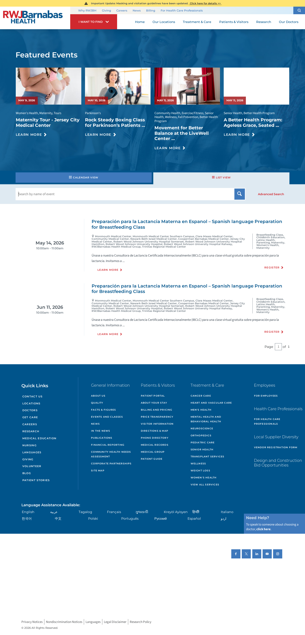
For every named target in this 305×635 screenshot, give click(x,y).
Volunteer (31, 466)
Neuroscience (202, 428)
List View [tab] (221, 177)
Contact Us (32, 396)
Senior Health (202, 449)
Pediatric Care (203, 442)
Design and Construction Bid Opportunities (278, 462)
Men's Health (201, 409)
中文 (58, 518)
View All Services (205, 484)
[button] (299, 10)
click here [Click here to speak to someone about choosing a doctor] (263, 529)
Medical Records (154, 444)
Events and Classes (107, 416)
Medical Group (153, 451)
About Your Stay (154, 402)
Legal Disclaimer (115, 621)
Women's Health (204, 477)
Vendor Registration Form (275, 447)
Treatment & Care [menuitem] (197, 22)
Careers (121, 10)
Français (114, 512)
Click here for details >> (205, 3)
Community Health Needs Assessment (111, 454)
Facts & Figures (103, 409)
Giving (106, 10)
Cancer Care (201, 395)
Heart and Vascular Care (211, 402)
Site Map (97, 470)
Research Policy (140, 621)
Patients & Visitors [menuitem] (233, 22)
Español (194, 518)
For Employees (266, 395)
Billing (150, 10)
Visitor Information (157, 423)
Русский (160, 518)
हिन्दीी (195, 512)
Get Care (30, 417)
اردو (223, 518)
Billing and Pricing (156, 409)
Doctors (30, 410)
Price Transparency (157, 416)
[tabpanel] (152, 284)
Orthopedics (201, 435)
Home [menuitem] (140, 22)
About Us (98, 395)
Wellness (198, 463)
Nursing (29, 445)
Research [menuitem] (263, 22)
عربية (54, 512)
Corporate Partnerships (111, 463)
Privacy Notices (32, 621)
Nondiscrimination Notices (64, 621)
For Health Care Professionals (182, 10)
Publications (101, 437)
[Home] (35, 18)
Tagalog (85, 512)
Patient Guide (152, 458)
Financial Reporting (107, 444)
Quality (97, 402)
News (137, 10)
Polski (93, 518)
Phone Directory (154, 437)
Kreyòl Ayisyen (176, 512)
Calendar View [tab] (83, 177)
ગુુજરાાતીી (141, 512)
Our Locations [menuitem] (163, 22)
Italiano (227, 512)
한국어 (27, 518)
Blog (26, 473)
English (28, 512)
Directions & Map (154, 430)
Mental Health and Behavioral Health (206, 419)
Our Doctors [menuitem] (288, 22)
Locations (31, 403)
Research (30, 431)
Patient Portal (153, 395)
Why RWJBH (87, 10)
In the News (100, 430)
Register (272, 267)
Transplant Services (207, 456)
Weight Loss (200, 470)
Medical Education (39, 438)
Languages (31, 452)
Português (129, 518)
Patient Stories (36, 480)
